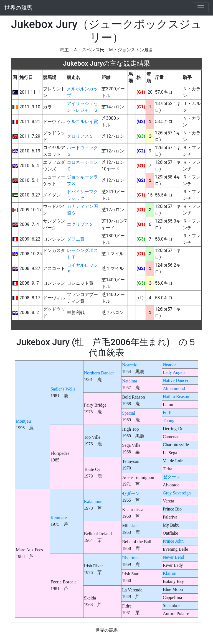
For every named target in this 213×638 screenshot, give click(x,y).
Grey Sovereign (177, 493)
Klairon (169, 573)
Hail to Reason (176, 396)
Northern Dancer (99, 373)
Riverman (131, 557)
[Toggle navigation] (201, 7)
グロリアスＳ (80, 136)
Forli (167, 412)
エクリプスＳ (80, 224)
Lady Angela (174, 372)
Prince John (173, 541)
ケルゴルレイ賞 (82, 121)
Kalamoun (93, 501)
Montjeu (23, 421)
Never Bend (173, 557)
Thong (168, 420)
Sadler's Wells (62, 389)
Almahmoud (174, 388)
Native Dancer (176, 380)
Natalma (129, 381)
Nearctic (129, 365)
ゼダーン (172, 476)
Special (128, 413)
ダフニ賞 (76, 239)
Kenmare (58, 517)
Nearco (169, 364)
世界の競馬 (18, 7)
